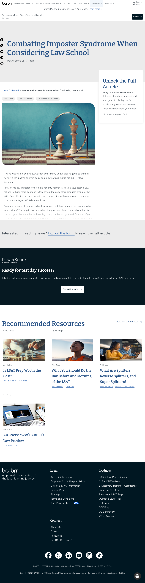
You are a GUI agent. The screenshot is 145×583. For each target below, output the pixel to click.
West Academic (107, 516)
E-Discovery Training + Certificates (118, 485)
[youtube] (78, 557)
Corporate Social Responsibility (68, 481)
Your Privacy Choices (62, 503)
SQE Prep (104, 507)
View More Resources (129, 321)
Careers (55, 531)
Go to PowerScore (72, 289)
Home (5, 90)
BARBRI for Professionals (113, 477)
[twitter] (57, 557)
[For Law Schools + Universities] (60, 3)
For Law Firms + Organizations (75, 3)
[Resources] (101, 3)
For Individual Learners (22, 3)
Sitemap (55, 494)
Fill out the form (61, 233)
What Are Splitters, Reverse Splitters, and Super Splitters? (118, 376)
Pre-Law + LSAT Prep (111, 494)
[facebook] (47, 557)
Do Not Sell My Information (65, 485)
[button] (137, 576)
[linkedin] (67, 557)
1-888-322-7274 (104, 566)
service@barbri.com (88, 566)
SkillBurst (104, 503)
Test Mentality (57, 386)
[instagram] (88, 557)
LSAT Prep (22, 381)
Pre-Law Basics (10, 381)
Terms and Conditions (62, 498)
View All (15, 90)
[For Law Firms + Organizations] (88, 3)
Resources (96, 3)
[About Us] (113, 3)
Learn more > (95, 9)
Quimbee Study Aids (110, 498)
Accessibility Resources (63, 477)
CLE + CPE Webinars (110, 481)
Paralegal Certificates (110, 490)
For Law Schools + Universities (47, 3)
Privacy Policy (58, 490)
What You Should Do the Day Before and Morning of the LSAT (72, 376)
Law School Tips (10, 445)
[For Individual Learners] (32, 3)
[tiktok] (98, 557)
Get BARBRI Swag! (61, 540)
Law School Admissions (124, 386)
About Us (108, 3)
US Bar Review (107, 511)
